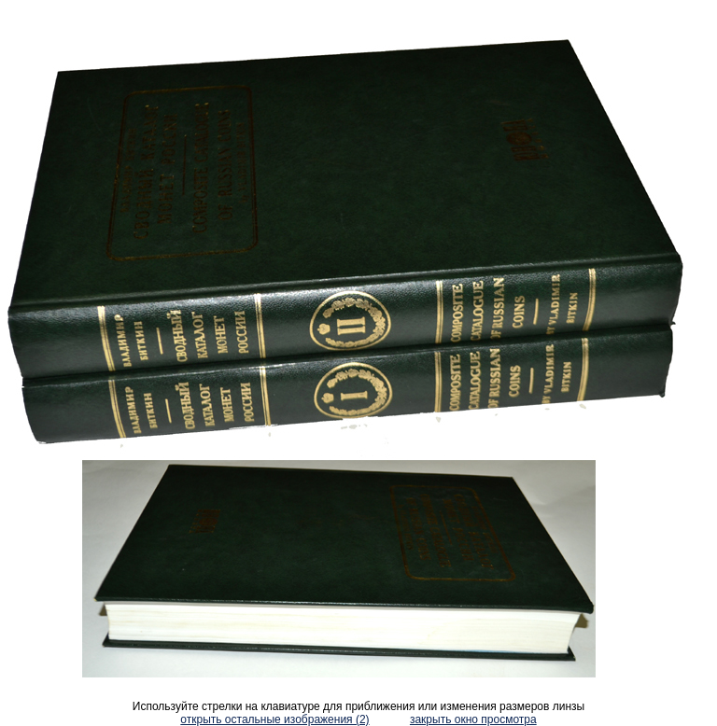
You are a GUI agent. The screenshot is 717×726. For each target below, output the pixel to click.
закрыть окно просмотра (473, 719)
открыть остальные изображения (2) (274, 719)
